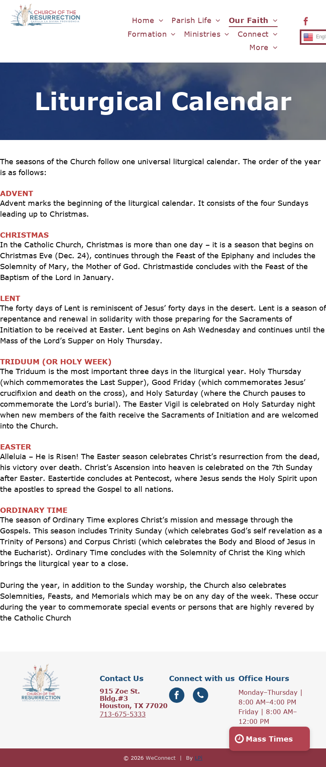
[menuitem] (148, 20)
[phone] (200, 696)
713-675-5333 (123, 714)
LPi (199, 757)
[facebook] (306, 22)
